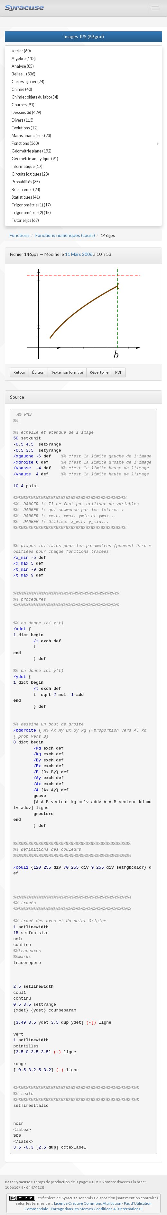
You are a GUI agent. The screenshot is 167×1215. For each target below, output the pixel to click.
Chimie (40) (22, 89)
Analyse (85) (23, 66)
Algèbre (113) (24, 58)
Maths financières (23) (31, 135)
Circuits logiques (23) (30, 174)
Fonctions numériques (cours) (65, 235)
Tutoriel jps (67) (25, 220)
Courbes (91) (23, 104)
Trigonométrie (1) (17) (31, 205)
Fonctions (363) (25, 143)
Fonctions (20, 235)
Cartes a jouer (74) (28, 81)
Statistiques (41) (26, 197)
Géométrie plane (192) (31, 151)
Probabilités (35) (26, 181)
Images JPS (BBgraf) (83, 36)
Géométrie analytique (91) (35, 158)
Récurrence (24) (26, 189)
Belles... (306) (23, 74)
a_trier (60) (21, 50)
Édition (38, 372)
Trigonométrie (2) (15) (31, 212)
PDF (118, 372)
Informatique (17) (27, 166)
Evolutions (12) (25, 128)
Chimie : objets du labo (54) (35, 97)
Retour (19, 372)
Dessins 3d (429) (26, 112)
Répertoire (99, 372)
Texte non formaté (67, 372)
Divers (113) (22, 120)
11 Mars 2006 (78, 254)
